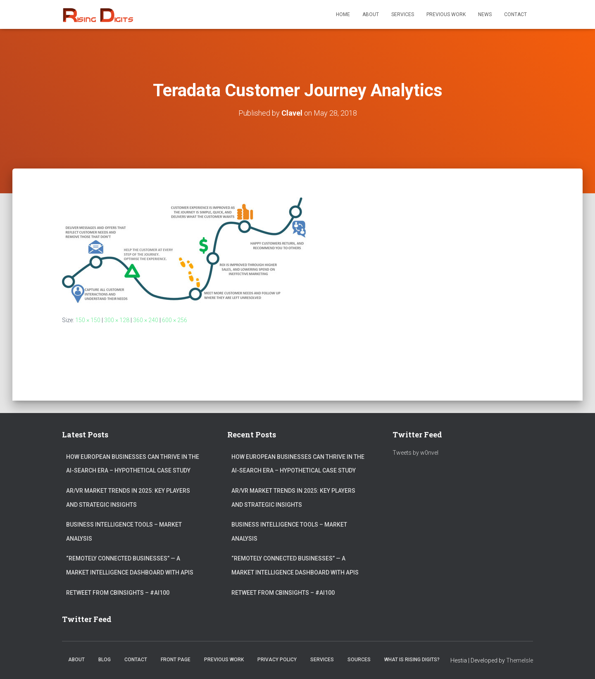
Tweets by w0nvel (415, 452)
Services (402, 14)
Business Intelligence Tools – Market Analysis (124, 531)
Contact (515, 14)
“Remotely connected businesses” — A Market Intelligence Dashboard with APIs (129, 565)
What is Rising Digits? (412, 659)
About (370, 14)
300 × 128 (116, 320)
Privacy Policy (277, 659)
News (485, 14)
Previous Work (446, 14)
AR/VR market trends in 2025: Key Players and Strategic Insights (128, 497)
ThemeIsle (519, 660)
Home (343, 14)
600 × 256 (174, 320)
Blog (104, 659)
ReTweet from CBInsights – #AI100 (117, 592)
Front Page (175, 659)
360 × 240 (145, 320)
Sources (359, 659)
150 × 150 (87, 320)
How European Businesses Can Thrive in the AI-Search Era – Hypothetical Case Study (132, 463)
